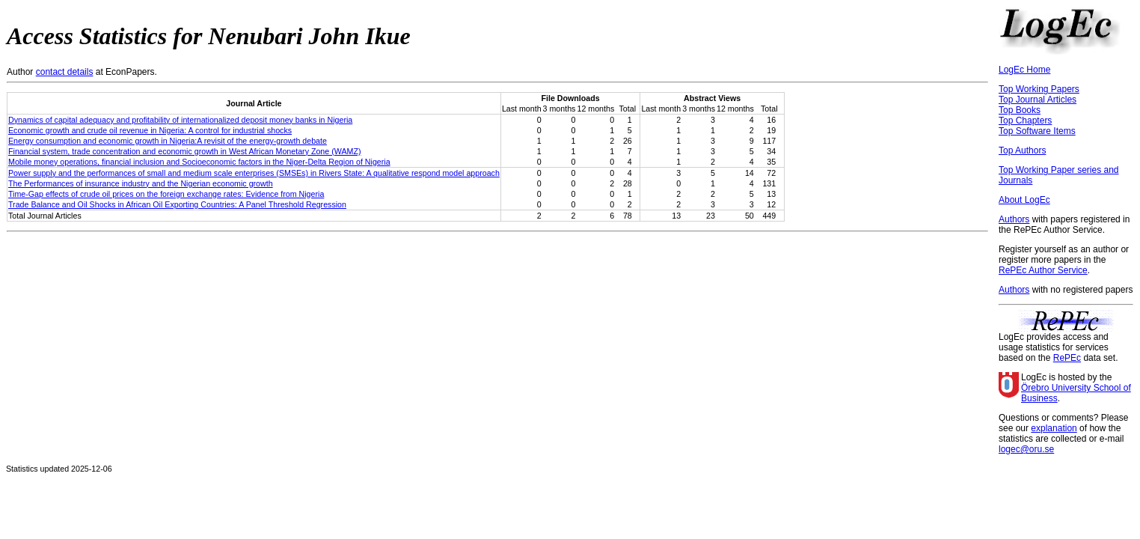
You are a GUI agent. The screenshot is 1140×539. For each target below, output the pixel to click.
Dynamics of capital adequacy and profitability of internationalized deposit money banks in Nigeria (180, 119)
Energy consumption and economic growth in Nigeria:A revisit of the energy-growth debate (167, 140)
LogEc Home (1024, 69)
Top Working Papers (1039, 89)
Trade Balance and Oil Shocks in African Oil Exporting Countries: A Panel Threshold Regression (177, 204)
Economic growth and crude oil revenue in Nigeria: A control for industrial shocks (150, 130)
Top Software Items (1037, 131)
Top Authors (1022, 150)
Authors (1014, 219)
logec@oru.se (1026, 449)
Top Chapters (1025, 120)
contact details (65, 72)
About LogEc (1024, 200)
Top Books (1020, 110)
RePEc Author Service (1043, 270)
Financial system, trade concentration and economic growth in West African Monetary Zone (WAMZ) (184, 151)
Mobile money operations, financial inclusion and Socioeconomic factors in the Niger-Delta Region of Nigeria (199, 161)
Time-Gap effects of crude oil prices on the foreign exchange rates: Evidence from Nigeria (166, 193)
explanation (1053, 428)
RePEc (1067, 358)
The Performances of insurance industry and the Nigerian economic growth (140, 183)
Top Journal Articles (1037, 99)
